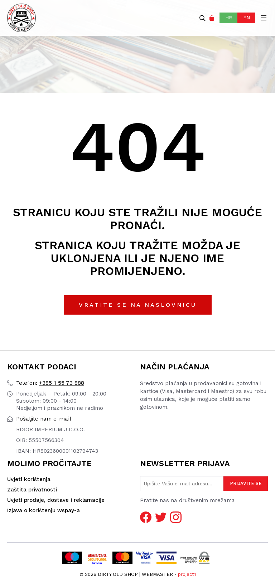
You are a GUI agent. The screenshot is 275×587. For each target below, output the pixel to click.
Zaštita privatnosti (32, 489)
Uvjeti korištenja (28, 479)
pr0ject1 (187, 574)
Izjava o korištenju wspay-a (43, 510)
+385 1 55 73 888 (50, 382)
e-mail (43, 418)
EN (246, 17)
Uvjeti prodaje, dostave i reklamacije (56, 500)
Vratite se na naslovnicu (138, 304)
